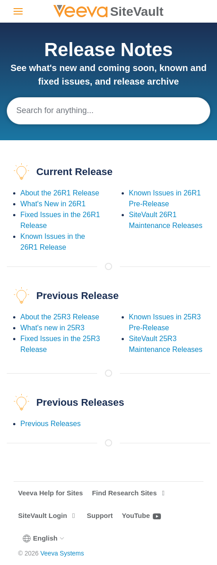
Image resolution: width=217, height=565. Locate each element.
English (44, 538)
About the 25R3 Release (59, 317)
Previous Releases (50, 423)
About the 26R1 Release (59, 193)
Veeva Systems (62, 553)
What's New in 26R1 (52, 204)
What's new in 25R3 (52, 328)
